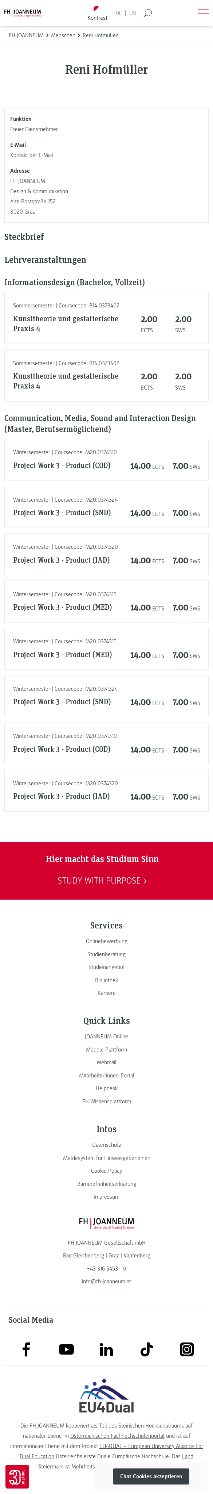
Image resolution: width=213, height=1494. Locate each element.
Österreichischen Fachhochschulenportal (117, 1436)
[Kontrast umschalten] (97, 13)
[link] (106, 941)
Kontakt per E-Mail (31, 155)
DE (118, 13)
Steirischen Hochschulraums (151, 1425)
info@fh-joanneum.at (106, 1281)
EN (132, 13)
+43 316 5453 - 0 (106, 1268)
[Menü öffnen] (203, 13)
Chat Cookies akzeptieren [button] (151, 1476)
